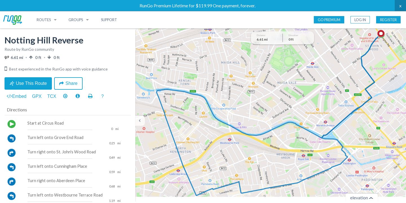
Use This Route (28, 83)
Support (109, 19)
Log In (360, 19)
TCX (51, 96)
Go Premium (329, 19)
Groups (76, 19)
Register (388, 19)
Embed (17, 96)
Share (68, 83)
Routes (44, 19)
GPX (37, 96)
